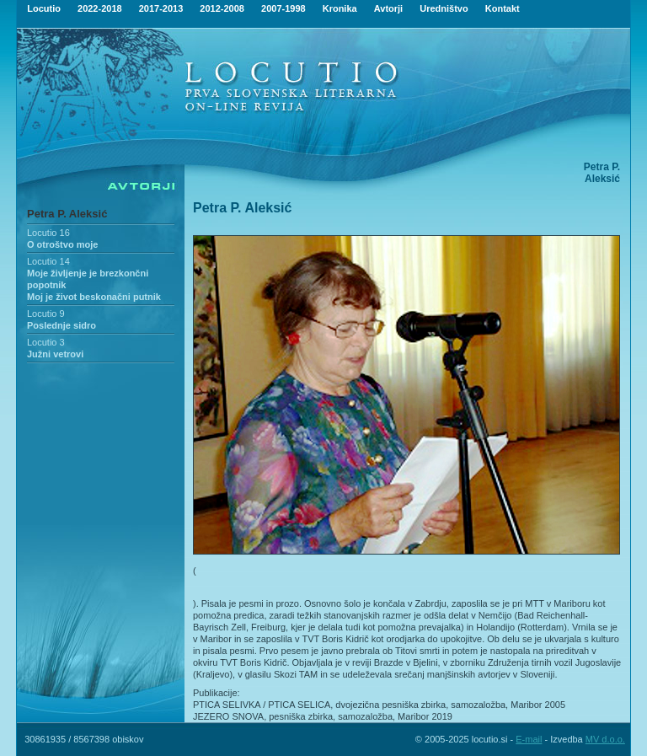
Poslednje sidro (61, 325)
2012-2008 (222, 8)
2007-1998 (283, 8)
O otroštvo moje (62, 244)
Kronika (340, 8)
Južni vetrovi (55, 354)
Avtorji (388, 8)
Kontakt (502, 8)
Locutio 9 (46, 313)
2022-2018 (100, 8)
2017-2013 (161, 8)
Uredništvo (444, 8)
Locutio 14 (48, 261)
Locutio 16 (48, 233)
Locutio (44, 8)
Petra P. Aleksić (67, 213)
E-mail (529, 739)
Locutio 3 (46, 342)
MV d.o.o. (605, 739)
